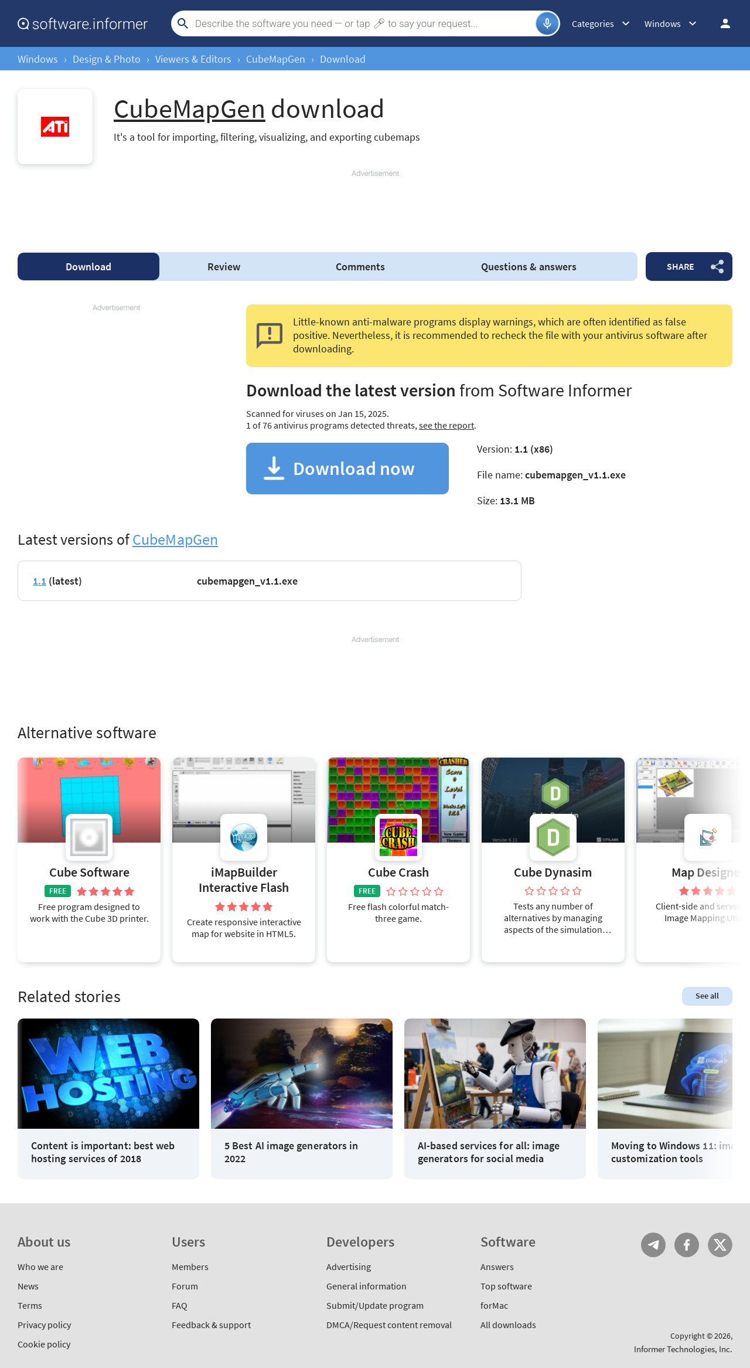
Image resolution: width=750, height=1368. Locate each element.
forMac (494, 1305)
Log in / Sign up (720, 23)
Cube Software (89, 872)
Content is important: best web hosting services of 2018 (103, 1152)
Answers (497, 1266)
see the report (446, 425)
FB (686, 1245)
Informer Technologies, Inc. (683, 1349)
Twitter (720, 1245)
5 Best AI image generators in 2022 (291, 1152)
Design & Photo (107, 59)
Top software (506, 1286)
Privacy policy (44, 1324)
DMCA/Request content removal (389, 1324)
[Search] (364, 23)
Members (190, 1266)
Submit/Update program (375, 1305)
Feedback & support (211, 1324)
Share (680, 266)
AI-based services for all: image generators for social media (489, 1152)
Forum (185, 1286)
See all (707, 995)
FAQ (180, 1305)
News (28, 1286)
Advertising (348, 1266)
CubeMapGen (275, 59)
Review (223, 266)
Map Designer (708, 872)
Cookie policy (44, 1344)
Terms (30, 1305)
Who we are (40, 1266)
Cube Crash (398, 872)
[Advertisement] (375, 205)
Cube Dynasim (553, 872)
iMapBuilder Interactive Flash (244, 879)
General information (366, 1286)
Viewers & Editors (193, 59)
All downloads (508, 1324)
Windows (38, 59)
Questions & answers (529, 266)
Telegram (653, 1245)
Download (88, 266)
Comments (360, 266)
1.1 (39, 581)
